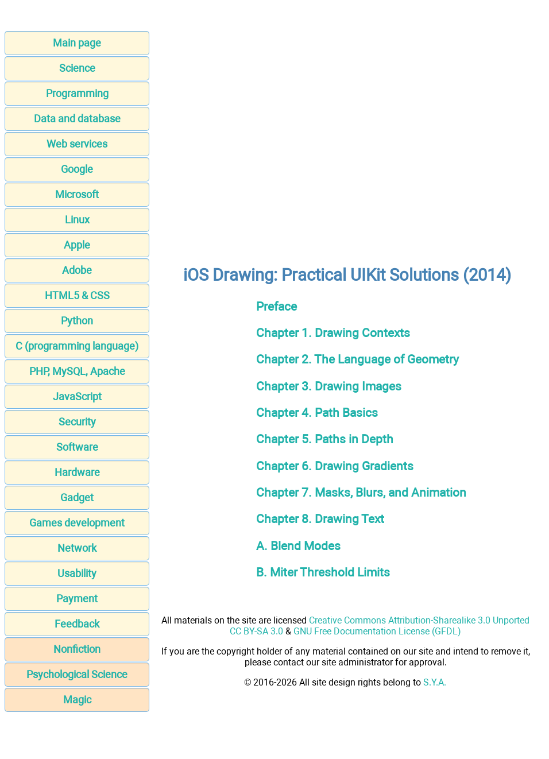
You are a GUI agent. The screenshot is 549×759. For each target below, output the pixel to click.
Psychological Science (76, 674)
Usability (76, 573)
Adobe (77, 270)
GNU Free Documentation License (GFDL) (377, 631)
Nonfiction (76, 649)
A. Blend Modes (298, 546)
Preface (276, 306)
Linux (77, 220)
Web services (77, 144)
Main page (77, 43)
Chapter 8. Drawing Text (320, 519)
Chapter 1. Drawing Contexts (333, 333)
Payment (77, 599)
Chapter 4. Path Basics (317, 412)
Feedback (77, 624)
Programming (77, 93)
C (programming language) (77, 346)
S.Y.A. (434, 682)
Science (77, 68)
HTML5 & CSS (77, 295)
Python (77, 321)
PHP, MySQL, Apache (77, 371)
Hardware (77, 472)
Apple (77, 245)
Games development (77, 523)
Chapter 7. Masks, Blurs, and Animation (361, 492)
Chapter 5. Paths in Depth (324, 439)
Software (77, 447)
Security (77, 422)
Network (76, 548)
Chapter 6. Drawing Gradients (334, 466)
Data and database (77, 119)
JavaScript (77, 396)
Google (77, 169)
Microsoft (77, 194)
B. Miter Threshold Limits (323, 572)
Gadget (77, 497)
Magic (77, 700)
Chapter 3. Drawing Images (328, 386)
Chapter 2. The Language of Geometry (357, 359)
